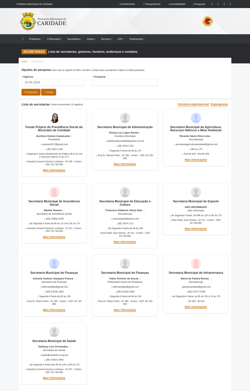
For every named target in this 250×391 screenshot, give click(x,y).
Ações (91, 39)
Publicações (136, 39)
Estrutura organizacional (193, 104)
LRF (121, 39)
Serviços (106, 39)
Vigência (27, 76)
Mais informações (54, 170)
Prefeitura (35, 39)
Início (24, 61)
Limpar (48, 92)
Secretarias (74, 39)
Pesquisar (99, 76)
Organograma (219, 104)
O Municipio (54, 39)
